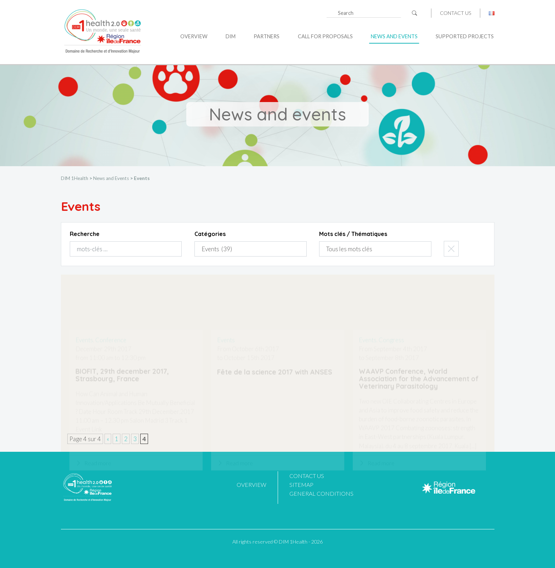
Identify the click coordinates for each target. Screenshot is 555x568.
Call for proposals (325, 36)
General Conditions (321, 493)
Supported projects (465, 36)
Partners (266, 36)
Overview (194, 36)
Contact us (455, 13)
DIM (231, 36)
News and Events (394, 36)
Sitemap (301, 484)
